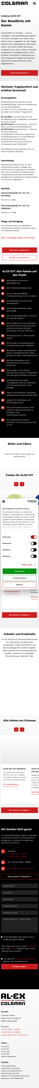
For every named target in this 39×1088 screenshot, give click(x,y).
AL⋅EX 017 (5, 1049)
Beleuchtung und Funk (10, 1073)
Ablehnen (19, 585)
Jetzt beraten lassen (19, 73)
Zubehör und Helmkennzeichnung (15, 1076)
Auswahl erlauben (19, 578)
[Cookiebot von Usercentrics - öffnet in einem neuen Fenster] (28, 501)
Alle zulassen (19, 571)
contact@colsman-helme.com (21, 868)
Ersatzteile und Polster (11, 1068)
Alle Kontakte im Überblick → (20, 877)
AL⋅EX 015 (5, 1047)
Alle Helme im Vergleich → (19, 615)
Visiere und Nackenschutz (11, 1071)
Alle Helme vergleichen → (19, 250)
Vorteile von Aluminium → (19, 257)
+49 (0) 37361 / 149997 (17, 854)
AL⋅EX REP (5, 1054)
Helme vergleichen (8, 1056)
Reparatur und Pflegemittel (12, 1078)
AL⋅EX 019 (5, 1051)
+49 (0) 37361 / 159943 (17, 857)
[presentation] (17, 977)
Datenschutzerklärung (24, 959)
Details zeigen (27, 565)
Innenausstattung (8, 1066)
